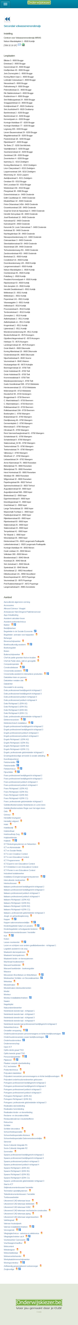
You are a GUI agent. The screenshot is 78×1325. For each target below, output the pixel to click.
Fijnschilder (8, 772)
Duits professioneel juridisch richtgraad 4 (20, 700)
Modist (7, 991)
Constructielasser (11, 667)
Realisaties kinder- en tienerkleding (18, 1112)
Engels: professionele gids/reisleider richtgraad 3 (24, 752)
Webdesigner (9, 1250)
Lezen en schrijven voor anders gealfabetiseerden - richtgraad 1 (30, 945)
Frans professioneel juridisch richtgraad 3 (21, 782)
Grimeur (7, 815)
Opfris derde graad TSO (14, 1050)
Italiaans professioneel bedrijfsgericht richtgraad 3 (24, 890)
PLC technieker (10, 1066)
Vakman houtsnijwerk (13, 1223)
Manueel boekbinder (12, 965)
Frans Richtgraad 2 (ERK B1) (16, 792)
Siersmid (7, 1142)
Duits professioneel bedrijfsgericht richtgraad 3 (23, 694)
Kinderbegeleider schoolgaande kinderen (21, 929)
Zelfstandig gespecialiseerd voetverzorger (21, 1266)
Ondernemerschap (12, 1043)
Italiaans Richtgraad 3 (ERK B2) (17, 906)
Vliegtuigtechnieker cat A (14, 1236)
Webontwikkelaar (11, 1253)
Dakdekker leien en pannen (15, 677)
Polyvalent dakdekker (13, 1073)
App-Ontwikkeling (11, 615)
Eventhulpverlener (11, 759)
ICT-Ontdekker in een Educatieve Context (21, 867)
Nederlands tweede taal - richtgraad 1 (19, 1011)
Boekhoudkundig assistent (15, 644)
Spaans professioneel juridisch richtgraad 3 (21, 1161)
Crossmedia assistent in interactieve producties (23, 674)
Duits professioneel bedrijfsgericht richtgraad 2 (23, 690)
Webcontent (9, 1246)
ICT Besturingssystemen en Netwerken (20, 844)
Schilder (7, 1125)
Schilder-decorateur (12, 1129)
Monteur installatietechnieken (16, 998)
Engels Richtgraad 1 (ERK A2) (16, 739)
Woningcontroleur (11, 1263)
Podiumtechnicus (11, 1070)
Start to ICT (9, 1184)
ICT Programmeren (12, 860)
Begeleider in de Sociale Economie (18, 631)
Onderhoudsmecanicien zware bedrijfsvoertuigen (24, 1037)
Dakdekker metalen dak (14, 680)
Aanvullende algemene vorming (17, 602)
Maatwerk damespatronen (15, 952)
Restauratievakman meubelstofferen (19, 1119)
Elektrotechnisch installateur (15, 723)
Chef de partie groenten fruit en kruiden (20, 657)
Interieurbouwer (10, 883)
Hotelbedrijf (8, 828)
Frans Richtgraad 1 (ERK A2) (16, 788)
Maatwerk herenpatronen (14, 955)
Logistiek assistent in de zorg (16, 949)
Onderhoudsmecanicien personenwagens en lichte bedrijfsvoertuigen (32, 1034)
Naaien (7, 1001)
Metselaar (8, 981)
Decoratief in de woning (14, 687)
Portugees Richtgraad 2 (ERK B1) (18, 1099)
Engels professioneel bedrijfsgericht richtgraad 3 (24, 729)
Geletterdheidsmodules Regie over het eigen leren (25, 808)
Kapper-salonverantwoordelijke (17, 922)
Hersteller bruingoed (12, 818)
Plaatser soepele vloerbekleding (17, 1063)
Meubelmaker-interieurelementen (18, 988)
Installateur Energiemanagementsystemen (21, 877)
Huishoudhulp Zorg (12, 834)
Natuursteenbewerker (13, 1008)
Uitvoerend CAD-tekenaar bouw (17, 1201)
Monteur (7, 994)
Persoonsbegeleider (12, 1057)
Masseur (7, 971)
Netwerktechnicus (11, 1027)
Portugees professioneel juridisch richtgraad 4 (23, 1092)
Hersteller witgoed (11, 821)
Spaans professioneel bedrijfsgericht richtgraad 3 (24, 1158)
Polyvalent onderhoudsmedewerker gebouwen (23, 1079)
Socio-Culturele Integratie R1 (16, 1145)
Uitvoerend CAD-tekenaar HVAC (17, 1207)
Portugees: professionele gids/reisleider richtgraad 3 (25, 1102)
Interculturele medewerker (15, 880)
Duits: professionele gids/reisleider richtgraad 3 (23, 716)
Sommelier (8, 1151)
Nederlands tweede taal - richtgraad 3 (19, 1017)
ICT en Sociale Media (13, 850)
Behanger (8, 638)
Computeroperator (11, 664)
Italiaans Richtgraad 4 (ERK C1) (17, 909)
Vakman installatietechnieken (16, 1227)
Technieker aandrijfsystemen (16, 1191)
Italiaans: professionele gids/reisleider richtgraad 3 (24, 913)
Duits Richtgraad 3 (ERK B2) (16, 710)
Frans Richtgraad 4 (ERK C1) (16, 798)
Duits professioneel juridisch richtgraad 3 (20, 697)
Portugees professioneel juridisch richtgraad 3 (23, 1089)
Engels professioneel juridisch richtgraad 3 (21, 733)
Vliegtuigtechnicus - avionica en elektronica (21, 1233)
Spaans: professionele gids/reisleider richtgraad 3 (24, 1181)
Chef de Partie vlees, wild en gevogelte (20, 661)
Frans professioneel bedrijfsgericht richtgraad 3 (23, 778)
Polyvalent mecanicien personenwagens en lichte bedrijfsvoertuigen (32, 1076)
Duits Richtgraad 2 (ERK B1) (16, 707)
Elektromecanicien (11, 720)
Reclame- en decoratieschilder (16, 1115)
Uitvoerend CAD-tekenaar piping (17, 1214)
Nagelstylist (9, 1004)
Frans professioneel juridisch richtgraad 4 (21, 785)
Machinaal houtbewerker (14, 962)
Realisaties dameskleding (14, 1106)
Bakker (7, 625)
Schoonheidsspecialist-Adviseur (17, 1135)
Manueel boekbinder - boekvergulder (19, 968)
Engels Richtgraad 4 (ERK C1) (17, 749)
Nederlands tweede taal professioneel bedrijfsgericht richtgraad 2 (30, 1024)
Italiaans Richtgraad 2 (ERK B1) (17, 903)
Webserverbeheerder (13, 1256)
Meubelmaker (10, 985)
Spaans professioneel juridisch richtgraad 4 (21, 1164)
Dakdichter (8, 684)
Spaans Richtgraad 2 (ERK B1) (17, 1171)
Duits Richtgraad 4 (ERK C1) (16, 713)
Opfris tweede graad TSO (14, 1053)
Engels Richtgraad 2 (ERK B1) (16, 743)
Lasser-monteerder (12, 942)
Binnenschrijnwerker (12, 641)
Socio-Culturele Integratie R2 (16, 1148)
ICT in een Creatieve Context (16, 854)
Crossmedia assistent (13, 671)
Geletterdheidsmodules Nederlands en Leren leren (25, 805)
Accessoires (9, 605)
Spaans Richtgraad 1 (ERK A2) (17, 1168)
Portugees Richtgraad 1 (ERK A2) (18, 1096)
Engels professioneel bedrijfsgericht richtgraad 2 (24, 726)
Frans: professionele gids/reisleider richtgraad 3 (23, 801)
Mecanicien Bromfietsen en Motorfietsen (20, 975)
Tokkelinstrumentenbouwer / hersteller (19, 1194)
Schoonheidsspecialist (13, 1132)
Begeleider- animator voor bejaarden (19, 635)
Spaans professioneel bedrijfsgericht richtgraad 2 (24, 1155)
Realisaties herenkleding (14, 1109)
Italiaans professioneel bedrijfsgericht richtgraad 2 (24, 887)
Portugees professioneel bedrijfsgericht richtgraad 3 (25, 1086)
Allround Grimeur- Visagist (15, 608)
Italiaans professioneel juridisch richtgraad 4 (22, 896)
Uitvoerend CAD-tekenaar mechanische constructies (26, 1210)
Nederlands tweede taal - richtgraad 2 (19, 1014)
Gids (6, 811)
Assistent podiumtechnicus (15, 622)
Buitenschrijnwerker (12, 654)
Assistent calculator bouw (14, 618)
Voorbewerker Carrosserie (15, 1240)
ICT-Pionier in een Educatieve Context (20, 870)
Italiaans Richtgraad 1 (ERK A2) (17, 900)
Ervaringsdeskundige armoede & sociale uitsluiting (25, 756)
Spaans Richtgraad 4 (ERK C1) (17, 1178)
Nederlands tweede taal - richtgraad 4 (19, 1021)
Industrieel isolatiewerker (14, 873)
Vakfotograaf (9, 1220)
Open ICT (8, 1047)
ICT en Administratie (12, 847)
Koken (7, 939)
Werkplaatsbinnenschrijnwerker (17, 1259)
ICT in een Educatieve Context (16, 857)
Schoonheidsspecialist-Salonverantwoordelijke (23, 1138)
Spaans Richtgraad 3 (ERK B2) (17, 1174)
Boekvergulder (10, 648)
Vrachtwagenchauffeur (13, 1243)
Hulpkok (7, 841)
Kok (5, 936)
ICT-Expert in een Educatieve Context (19, 864)
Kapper (7, 919)
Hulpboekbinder (10, 837)
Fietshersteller (10, 762)
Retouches (8, 1122)
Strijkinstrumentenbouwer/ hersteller (19, 1187)
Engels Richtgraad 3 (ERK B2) (16, 746)
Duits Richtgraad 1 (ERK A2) (16, 703)
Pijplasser (8, 1060)
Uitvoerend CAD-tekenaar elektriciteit (19, 1204)
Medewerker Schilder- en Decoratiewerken (21, 978)
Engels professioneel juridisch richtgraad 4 (21, 736)
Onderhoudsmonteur (13, 1040)
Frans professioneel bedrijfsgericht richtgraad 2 (23, 775)
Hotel (6, 824)
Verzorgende (9, 1230)
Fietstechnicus (10, 769)
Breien (7, 651)
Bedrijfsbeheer (10, 628)
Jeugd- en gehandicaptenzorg (16, 916)
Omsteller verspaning (13, 1030)
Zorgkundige (9, 1269)
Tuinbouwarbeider (11, 1197)
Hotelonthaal (9, 831)
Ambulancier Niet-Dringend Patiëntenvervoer (22, 612)
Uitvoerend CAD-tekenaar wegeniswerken (21, 1217)
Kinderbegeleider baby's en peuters (18, 926)
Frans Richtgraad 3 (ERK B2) (16, 795)
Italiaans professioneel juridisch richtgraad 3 (22, 893)
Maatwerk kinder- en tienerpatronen (18, 958)
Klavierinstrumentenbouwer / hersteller (20, 932)
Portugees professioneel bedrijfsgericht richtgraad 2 (25, 1083)
